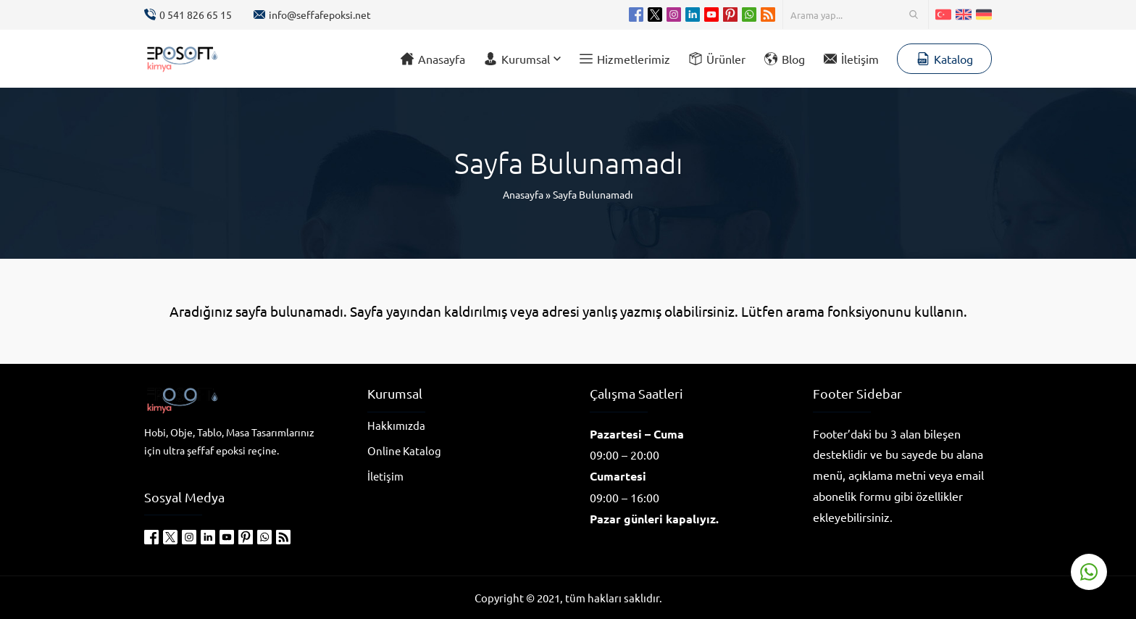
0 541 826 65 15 (195, 14)
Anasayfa (523, 194)
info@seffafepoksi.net (320, 14)
